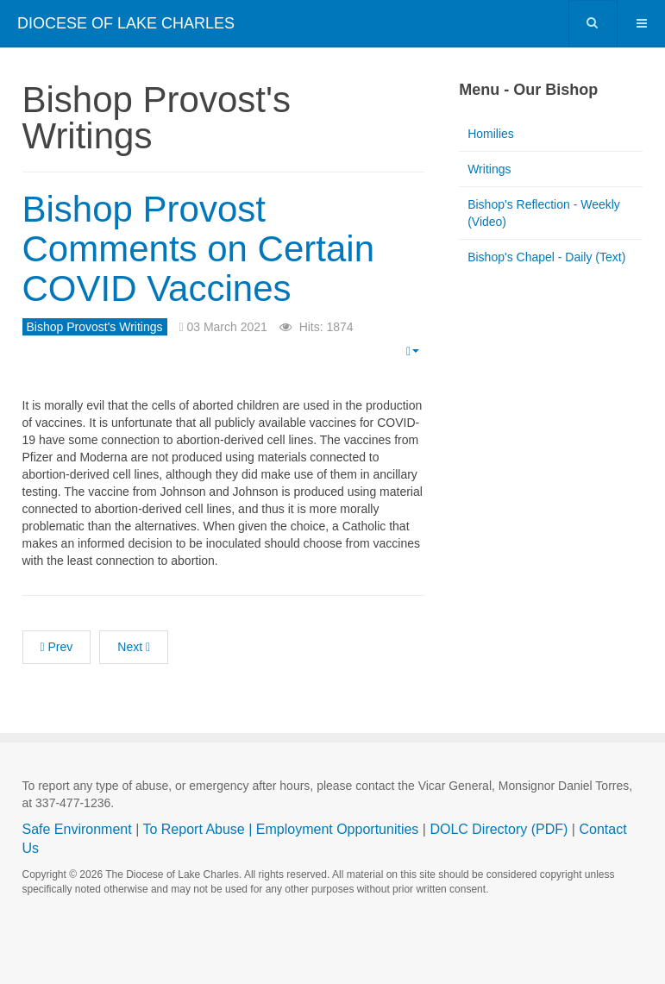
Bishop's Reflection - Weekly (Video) (543, 213)
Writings (489, 169)
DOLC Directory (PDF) (499, 829)
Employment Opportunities (337, 829)
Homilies (490, 134)
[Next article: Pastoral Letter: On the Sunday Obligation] (133, 647)
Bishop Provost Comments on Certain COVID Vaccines (198, 249)
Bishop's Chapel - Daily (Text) (546, 257)
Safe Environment (77, 829)
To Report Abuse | (198, 829)
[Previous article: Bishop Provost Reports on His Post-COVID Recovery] (56, 647)
